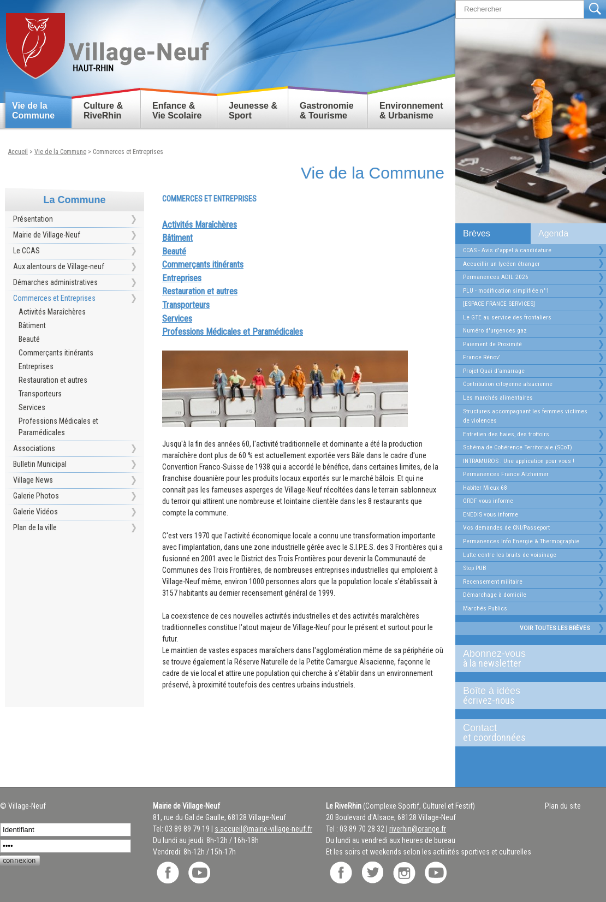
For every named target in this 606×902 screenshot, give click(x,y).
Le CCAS (26, 250)
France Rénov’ (481, 357)
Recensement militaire (492, 581)
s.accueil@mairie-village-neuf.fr (263, 828)
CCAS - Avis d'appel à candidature (507, 250)
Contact (526, 732)
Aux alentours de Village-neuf (58, 266)
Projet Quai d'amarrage (494, 371)
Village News (33, 480)
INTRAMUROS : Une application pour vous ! (518, 461)
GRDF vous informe (488, 501)
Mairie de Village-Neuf (46, 234)
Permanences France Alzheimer (506, 474)
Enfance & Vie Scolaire (176, 110)
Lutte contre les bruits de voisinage (509, 555)
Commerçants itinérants (56, 352)
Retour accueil (107, 42)
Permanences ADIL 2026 (495, 277)
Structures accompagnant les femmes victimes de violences (525, 416)
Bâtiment (32, 325)
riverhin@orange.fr (417, 828)
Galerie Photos (36, 495)
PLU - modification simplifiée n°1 (506, 290)
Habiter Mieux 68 (485, 487)
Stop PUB (474, 568)
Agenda (553, 233)
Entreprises (36, 366)
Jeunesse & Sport (253, 110)
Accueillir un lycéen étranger (501, 264)
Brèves (476, 233)
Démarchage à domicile (494, 594)
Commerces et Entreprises (128, 152)
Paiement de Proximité (492, 344)
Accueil (18, 152)
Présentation (33, 219)
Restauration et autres (53, 380)
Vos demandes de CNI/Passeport (506, 527)
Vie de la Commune (33, 110)
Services (32, 407)
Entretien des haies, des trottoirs (506, 434)
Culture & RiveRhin (103, 110)
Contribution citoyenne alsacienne (507, 384)
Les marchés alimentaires (498, 397)
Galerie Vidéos (35, 511)
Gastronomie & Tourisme (327, 110)
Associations (34, 448)
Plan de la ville (35, 527)
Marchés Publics (485, 608)
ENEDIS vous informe (490, 514)
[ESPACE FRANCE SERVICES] (499, 303)
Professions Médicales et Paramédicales (58, 427)
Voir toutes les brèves (555, 628)
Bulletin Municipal (40, 464)
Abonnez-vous (526, 658)
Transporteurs (40, 393)
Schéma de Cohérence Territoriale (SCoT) (517, 447)
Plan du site (563, 806)
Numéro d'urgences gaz (495, 330)
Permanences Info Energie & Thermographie (521, 541)
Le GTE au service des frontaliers (507, 317)
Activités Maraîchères (52, 311)
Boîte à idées (526, 695)
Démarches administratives (55, 282)
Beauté (29, 339)
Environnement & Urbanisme (411, 110)
